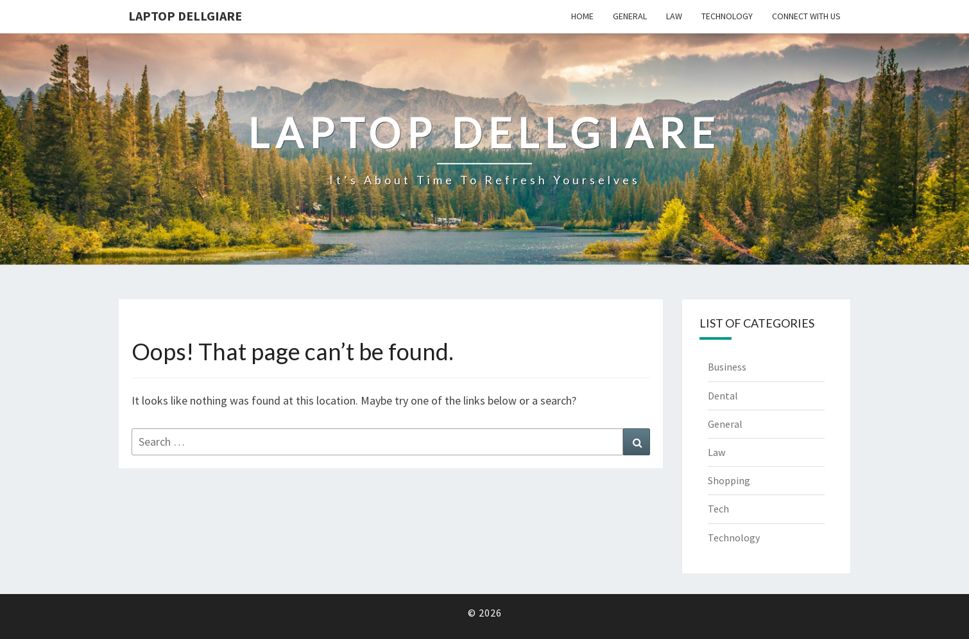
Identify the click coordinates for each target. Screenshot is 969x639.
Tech (718, 508)
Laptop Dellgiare (185, 16)
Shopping (729, 480)
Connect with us (806, 16)
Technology (727, 16)
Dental (723, 395)
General (630, 16)
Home (582, 16)
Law (674, 16)
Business (727, 366)
